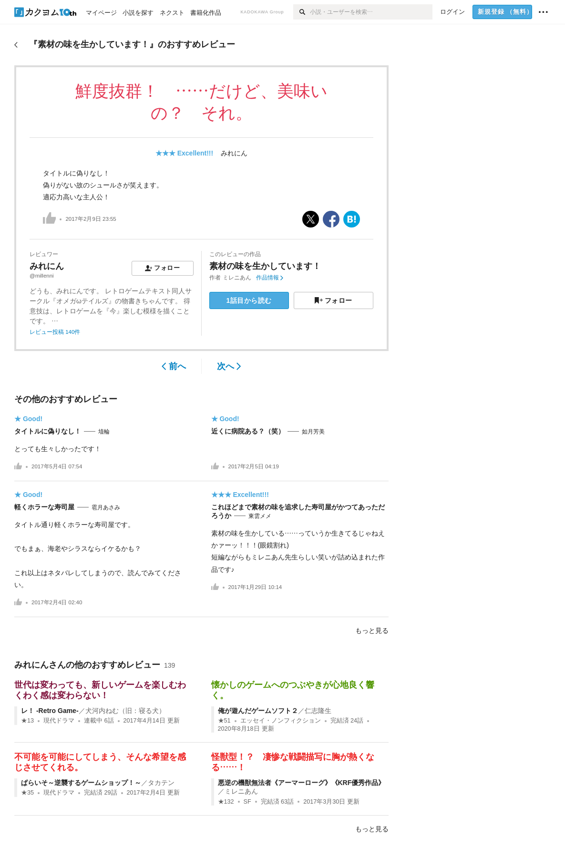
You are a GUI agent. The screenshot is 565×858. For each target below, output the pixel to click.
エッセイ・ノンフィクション (280, 720)
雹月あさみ (106, 507)
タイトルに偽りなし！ (47, 431)
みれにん (234, 153)
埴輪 (104, 431)
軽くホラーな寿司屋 (44, 507)
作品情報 (269, 277)
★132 (226, 801)
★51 (224, 720)
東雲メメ (259, 516)
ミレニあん (237, 277)
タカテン (161, 782)
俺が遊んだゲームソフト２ (258, 710)
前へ (174, 366)
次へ (229, 366)
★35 (27, 792)
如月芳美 (313, 431)
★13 (27, 720)
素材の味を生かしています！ (265, 266)
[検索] (301, 12)
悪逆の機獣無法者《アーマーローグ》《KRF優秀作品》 (301, 782)
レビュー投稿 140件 (55, 332)
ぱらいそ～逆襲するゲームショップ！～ (81, 782)
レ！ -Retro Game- (50, 710)
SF (247, 801)
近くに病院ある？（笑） (248, 431)
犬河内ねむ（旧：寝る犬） (125, 710)
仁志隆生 (318, 710)
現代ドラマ (58, 720)
